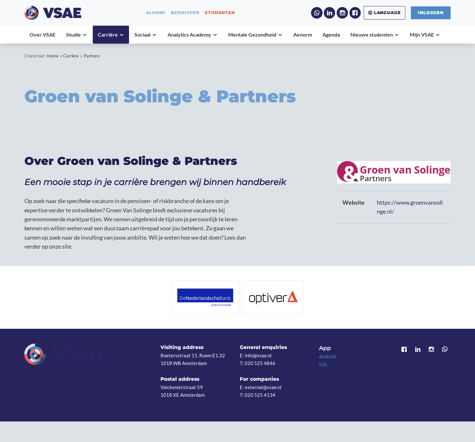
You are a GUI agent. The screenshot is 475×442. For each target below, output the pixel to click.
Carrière (71, 55)
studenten (220, 13)
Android (327, 356)
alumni (155, 13)
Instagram (342, 12)
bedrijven (185, 13)
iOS (323, 364)
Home (52, 55)
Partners (92, 55)
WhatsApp (316, 12)
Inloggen (431, 12)
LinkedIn (329, 12)
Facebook (355, 12)
